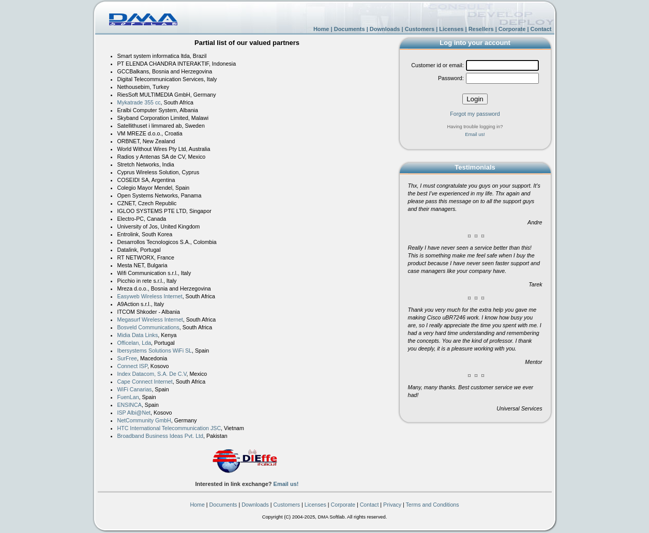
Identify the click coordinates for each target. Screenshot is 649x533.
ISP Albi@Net (134, 412)
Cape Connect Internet (145, 381)
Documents (349, 29)
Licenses (451, 29)
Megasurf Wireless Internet (150, 319)
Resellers (481, 29)
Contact (541, 29)
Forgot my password (475, 114)
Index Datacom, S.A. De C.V (152, 374)
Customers (419, 29)
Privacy (392, 504)
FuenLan (128, 397)
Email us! (286, 484)
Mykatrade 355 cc (139, 102)
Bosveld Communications (148, 327)
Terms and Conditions (432, 504)
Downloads (385, 29)
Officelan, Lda (134, 343)
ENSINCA (129, 405)
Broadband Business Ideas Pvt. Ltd (160, 436)
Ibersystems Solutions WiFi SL (154, 350)
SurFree (127, 358)
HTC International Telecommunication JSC (169, 428)
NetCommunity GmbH (144, 420)
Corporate (512, 29)
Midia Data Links (137, 335)
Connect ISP (132, 366)
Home (321, 29)
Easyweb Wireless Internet (150, 296)
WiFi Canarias (134, 389)
